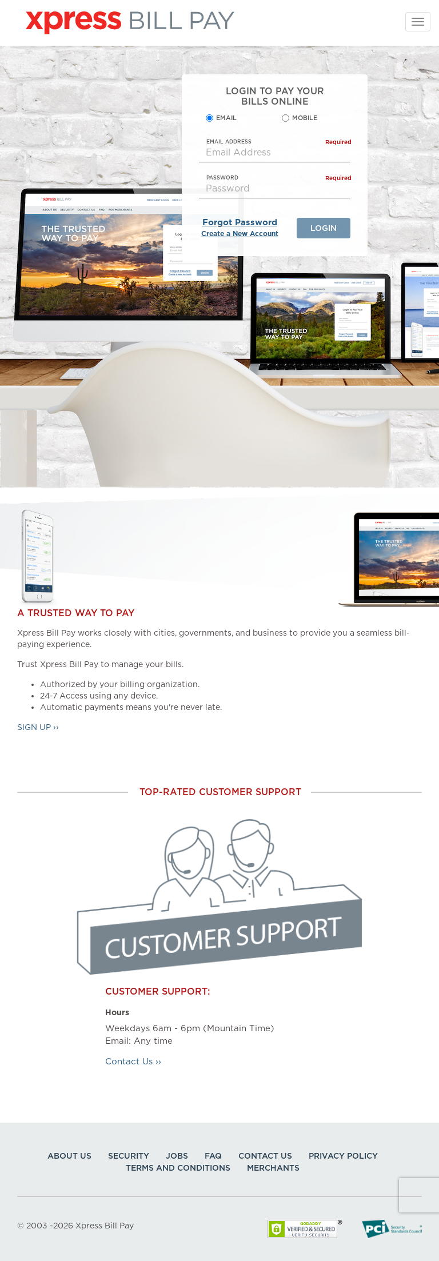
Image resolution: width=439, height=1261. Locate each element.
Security (128, 1155)
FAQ (213, 1155)
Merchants (273, 1167)
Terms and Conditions (178, 1167)
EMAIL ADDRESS (279, 142)
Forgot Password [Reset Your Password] (239, 222)
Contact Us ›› (133, 1061)
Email (226, 118)
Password (279, 178)
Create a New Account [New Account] (239, 233)
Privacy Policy (343, 1155)
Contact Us (265, 1155)
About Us (69, 1155)
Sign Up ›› (38, 727)
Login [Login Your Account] (323, 228)
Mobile (304, 118)
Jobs (177, 1155)
